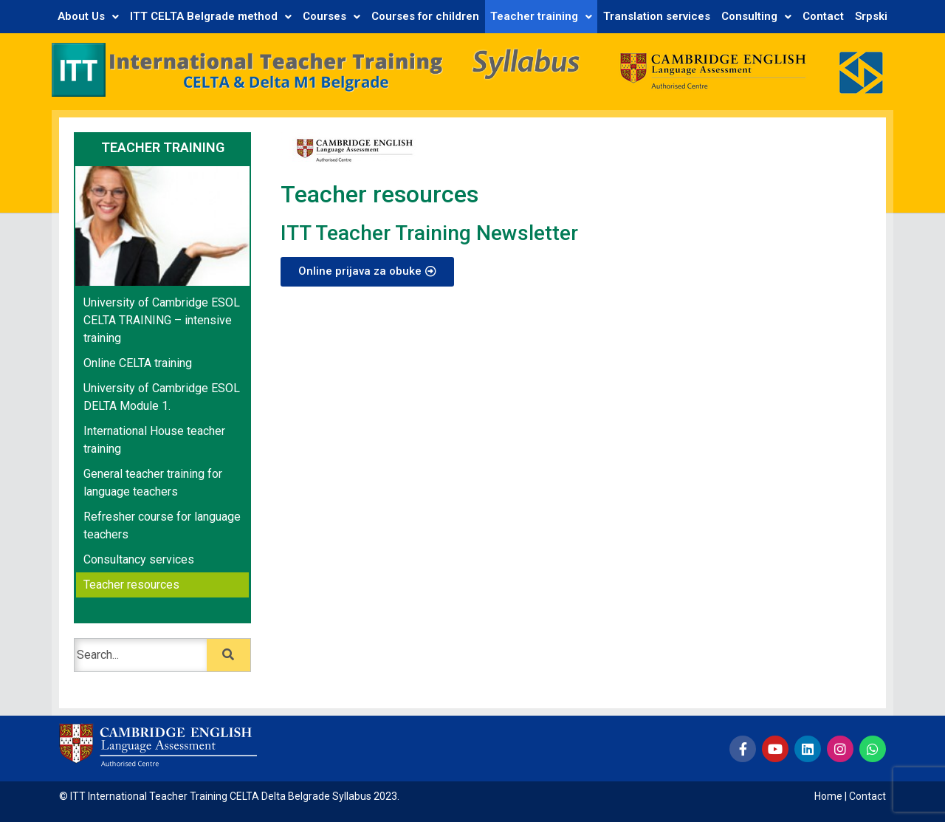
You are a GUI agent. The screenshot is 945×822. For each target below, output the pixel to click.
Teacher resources (131, 585)
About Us (88, 16)
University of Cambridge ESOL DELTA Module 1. (161, 397)
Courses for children (425, 16)
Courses (331, 16)
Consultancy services (138, 559)
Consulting (756, 16)
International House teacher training (154, 440)
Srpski (871, 16)
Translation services (656, 16)
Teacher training (541, 16)
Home (828, 796)
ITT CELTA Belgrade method (211, 16)
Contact (823, 16)
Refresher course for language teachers (162, 525)
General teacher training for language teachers (152, 483)
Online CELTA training (137, 363)
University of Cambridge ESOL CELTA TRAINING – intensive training (161, 320)
